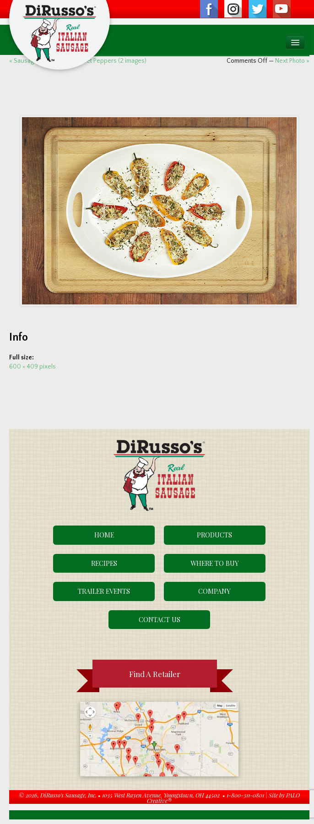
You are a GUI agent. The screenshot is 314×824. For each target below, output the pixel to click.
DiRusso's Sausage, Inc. (68, 795)
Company (214, 591)
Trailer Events (104, 591)
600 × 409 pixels (32, 366)
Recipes (104, 563)
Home (104, 534)
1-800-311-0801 (245, 795)
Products (214, 534)
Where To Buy (214, 563)
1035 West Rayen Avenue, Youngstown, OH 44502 (161, 795)
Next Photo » (292, 61)
